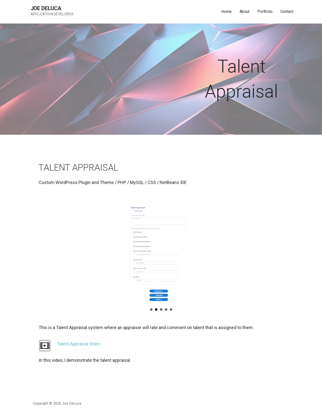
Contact (286, 11)
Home (226, 11)
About (244, 11)
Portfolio (264, 11)
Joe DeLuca (46, 8)
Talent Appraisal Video (78, 343)
